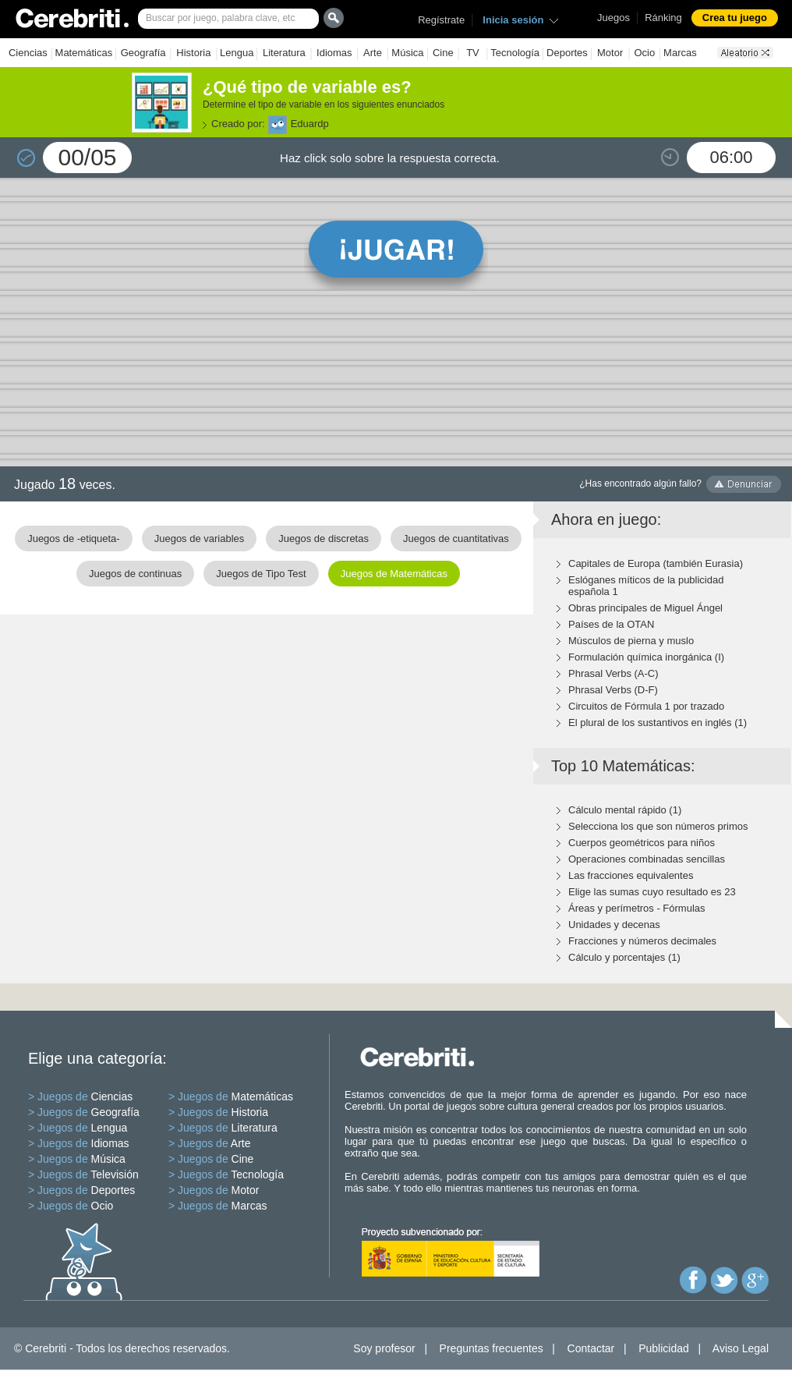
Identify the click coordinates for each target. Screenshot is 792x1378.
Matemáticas (84, 52)
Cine (443, 52)
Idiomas (334, 52)
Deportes (567, 52)
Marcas (680, 52)
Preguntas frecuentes (491, 1348)
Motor (610, 52)
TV (472, 52)
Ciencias (28, 52)
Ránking (663, 17)
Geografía (143, 52)
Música (407, 52)
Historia (193, 52)
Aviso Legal (740, 1348)
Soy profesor (384, 1348)
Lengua (236, 52)
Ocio (644, 52)
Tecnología (514, 52)
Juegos (613, 17)
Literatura (284, 52)
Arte (372, 52)
